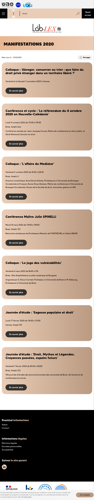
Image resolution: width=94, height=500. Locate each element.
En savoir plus (26, 497)
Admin (5, 425)
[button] (3, 13)
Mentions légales (9, 443)
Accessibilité (7, 450)
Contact (5, 428)
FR (13, 10)
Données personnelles (12, 446)
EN (13, 16)
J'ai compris (85, 495)
